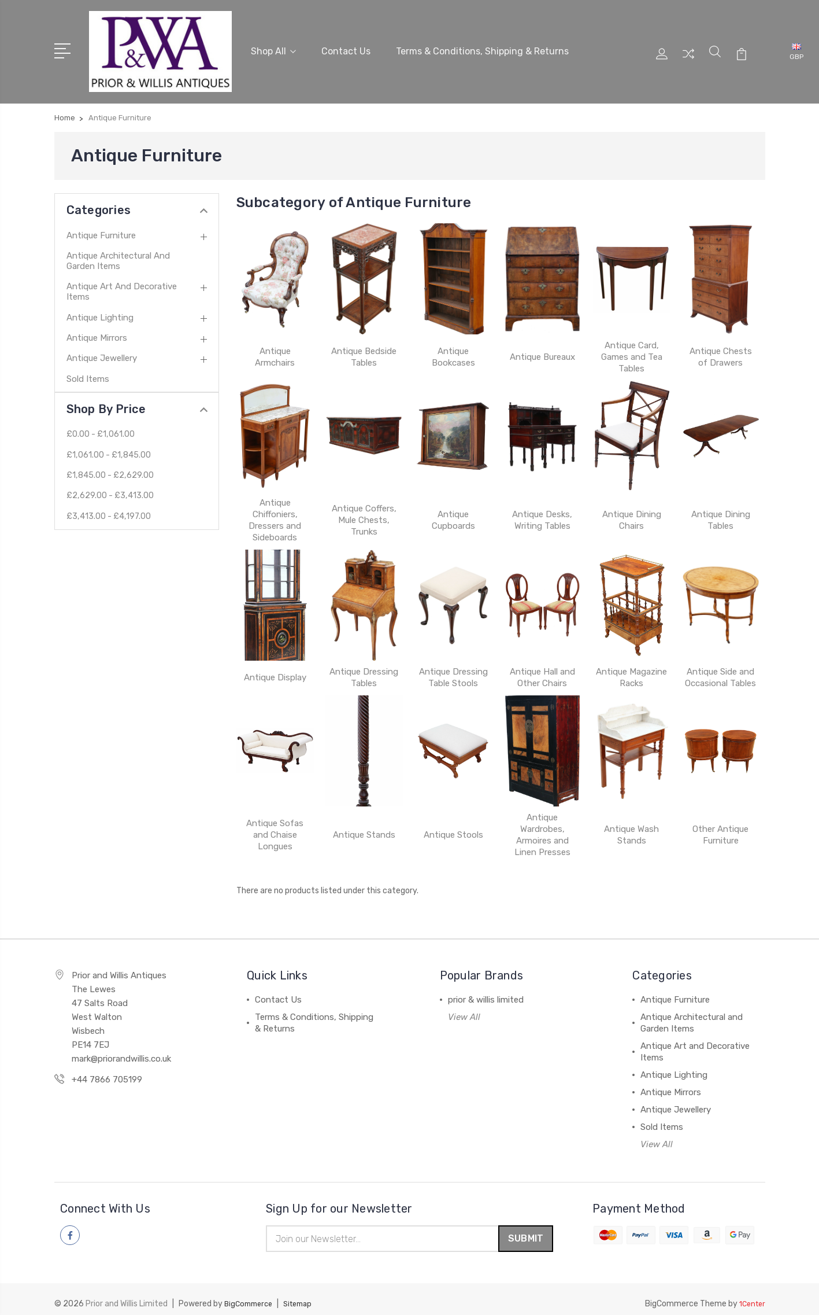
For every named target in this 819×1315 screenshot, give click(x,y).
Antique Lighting (100, 306)
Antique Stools (453, 824)
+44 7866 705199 (107, 1068)
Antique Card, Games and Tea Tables (631, 346)
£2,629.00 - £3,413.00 (110, 485)
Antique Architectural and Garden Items (118, 250)
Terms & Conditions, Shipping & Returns (482, 45)
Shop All (273, 45)
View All (464, 1006)
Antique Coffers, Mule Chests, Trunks (364, 509)
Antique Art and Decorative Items (121, 280)
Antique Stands (364, 824)
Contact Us (345, 45)
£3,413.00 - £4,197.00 (109, 505)
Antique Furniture (101, 224)
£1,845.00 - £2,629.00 (110, 464)
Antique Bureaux (542, 346)
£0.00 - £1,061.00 (101, 423)
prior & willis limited (486, 989)
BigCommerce (250, 1295)
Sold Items (87, 368)
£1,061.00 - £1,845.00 (109, 444)
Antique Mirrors (96, 327)
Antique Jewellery (101, 347)
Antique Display (275, 666)
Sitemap (304, 1295)
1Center (750, 1295)
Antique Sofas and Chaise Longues (274, 824)
